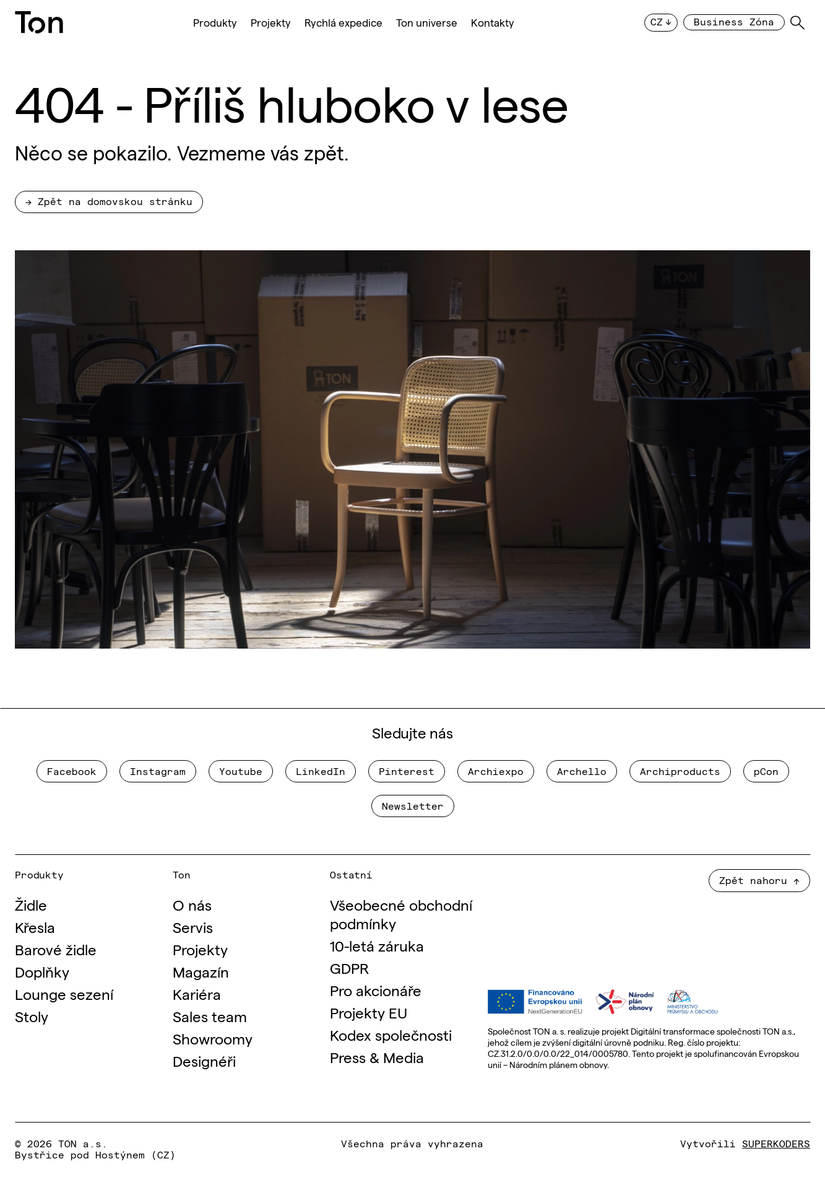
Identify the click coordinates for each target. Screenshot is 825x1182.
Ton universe (426, 22)
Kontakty (492, 22)
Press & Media (377, 1056)
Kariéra (197, 993)
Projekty (271, 22)
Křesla (35, 926)
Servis (193, 926)
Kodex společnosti (391, 1034)
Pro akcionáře (375, 989)
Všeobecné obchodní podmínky (401, 913)
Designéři (204, 1060)
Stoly (31, 1015)
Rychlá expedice (343, 22)
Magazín (201, 971)
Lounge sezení (64, 993)
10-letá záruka (377, 945)
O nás (192, 904)
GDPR (349, 967)
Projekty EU (368, 1012)
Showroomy (213, 1038)
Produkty (215, 22)
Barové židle (56, 948)
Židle (31, 904)
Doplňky (42, 971)
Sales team (210, 1015)
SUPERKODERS (776, 1143)
